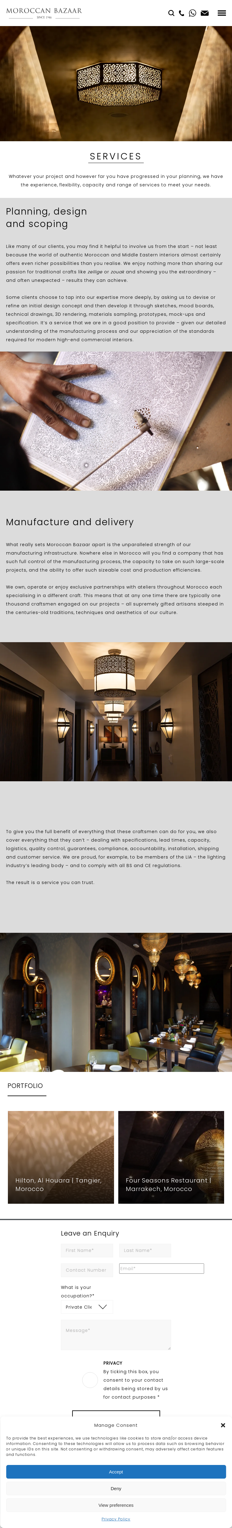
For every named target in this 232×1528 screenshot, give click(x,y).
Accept (116, 1471)
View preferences (116, 1505)
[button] (223, 1425)
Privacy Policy (116, 1519)
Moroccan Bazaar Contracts (44, 13)
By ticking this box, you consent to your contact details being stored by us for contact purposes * (136, 1379)
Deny (116, 1488)
